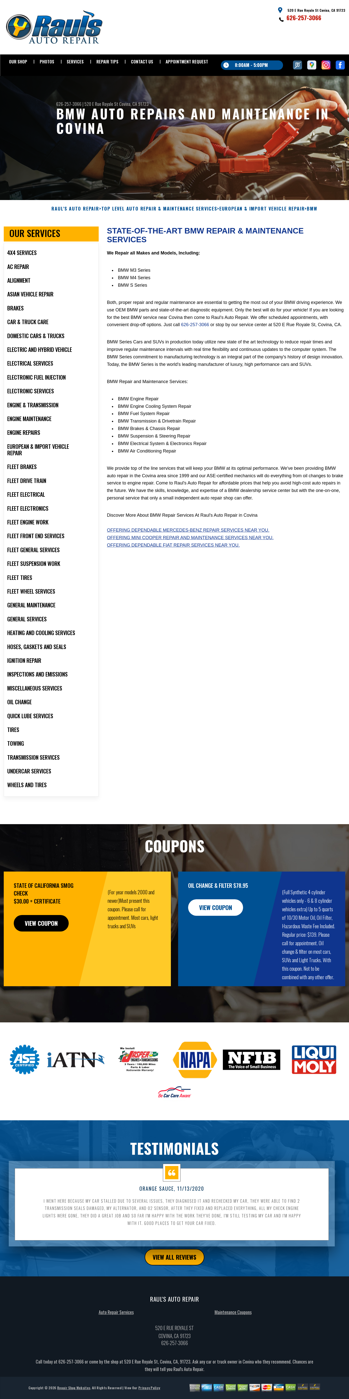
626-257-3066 (304, 17)
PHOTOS (47, 61)
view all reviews (174, 1281)
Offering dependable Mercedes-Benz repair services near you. (188, 554)
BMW (312, 233)
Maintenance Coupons (233, 1336)
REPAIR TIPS (107, 61)
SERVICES (75, 61)
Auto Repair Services (116, 1336)
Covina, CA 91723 (134, 104)
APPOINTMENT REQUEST (187, 61)
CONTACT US (142, 61)
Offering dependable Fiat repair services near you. (173, 569)
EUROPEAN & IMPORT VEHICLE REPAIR (262, 233)
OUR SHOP (18, 61)
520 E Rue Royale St (101, 104)
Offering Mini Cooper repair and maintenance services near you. (190, 561)
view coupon (41, 947)
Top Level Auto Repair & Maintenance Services (159, 233)
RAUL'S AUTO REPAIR (75, 233)
